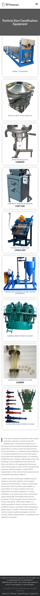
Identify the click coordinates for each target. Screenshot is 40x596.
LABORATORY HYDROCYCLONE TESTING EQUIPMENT (20, 292)
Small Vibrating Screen (20, 160)
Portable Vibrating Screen (20, 248)
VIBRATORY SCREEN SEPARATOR (20, 204)
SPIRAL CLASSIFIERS (20, 71)
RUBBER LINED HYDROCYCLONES (20, 336)
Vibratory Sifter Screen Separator (20, 115)
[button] (36, 4)
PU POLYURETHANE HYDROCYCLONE (20, 424)
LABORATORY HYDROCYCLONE (20, 380)
